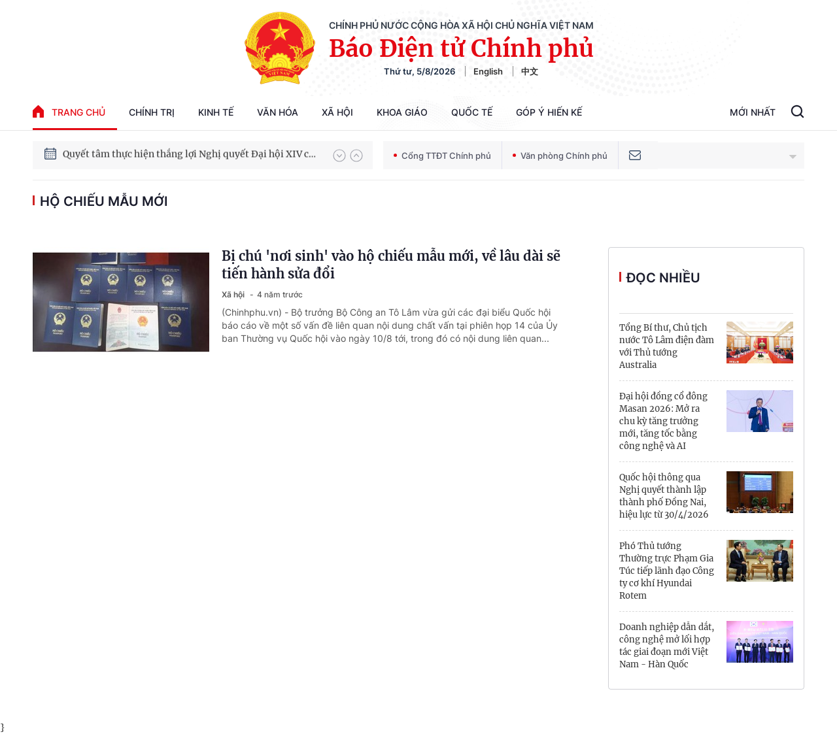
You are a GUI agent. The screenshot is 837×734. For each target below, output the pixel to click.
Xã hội (337, 112)
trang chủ (69, 111)
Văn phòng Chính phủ (560, 155)
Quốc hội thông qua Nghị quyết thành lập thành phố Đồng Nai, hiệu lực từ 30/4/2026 (664, 496)
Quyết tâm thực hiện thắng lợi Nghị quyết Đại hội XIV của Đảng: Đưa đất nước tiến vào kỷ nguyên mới (191, 155)
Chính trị (152, 112)
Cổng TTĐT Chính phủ (442, 155)
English (488, 71)
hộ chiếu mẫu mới (104, 201)
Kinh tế (215, 112)
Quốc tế (471, 112)
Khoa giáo (402, 112)
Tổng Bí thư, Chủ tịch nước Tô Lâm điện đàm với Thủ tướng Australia (666, 346)
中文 (529, 71)
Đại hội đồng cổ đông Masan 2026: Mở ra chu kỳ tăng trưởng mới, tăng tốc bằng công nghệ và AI (663, 421)
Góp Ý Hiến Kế (549, 112)
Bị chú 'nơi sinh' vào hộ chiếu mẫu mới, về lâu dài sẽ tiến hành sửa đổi (391, 265)
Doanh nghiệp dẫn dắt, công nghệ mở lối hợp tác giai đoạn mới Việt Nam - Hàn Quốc (666, 646)
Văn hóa (277, 112)
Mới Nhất (753, 112)
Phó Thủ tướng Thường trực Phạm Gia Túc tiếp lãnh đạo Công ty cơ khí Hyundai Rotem (666, 571)
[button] (339, 155)
